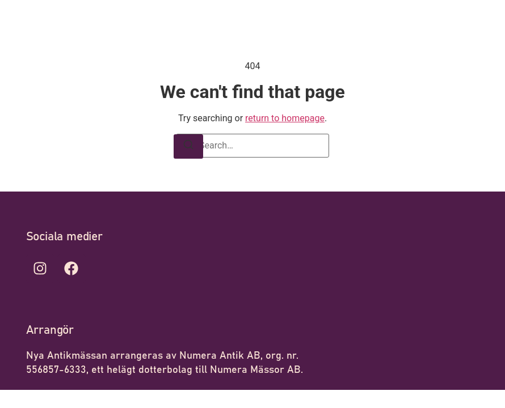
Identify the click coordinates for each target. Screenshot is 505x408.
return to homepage (285, 118)
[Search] (188, 146)
